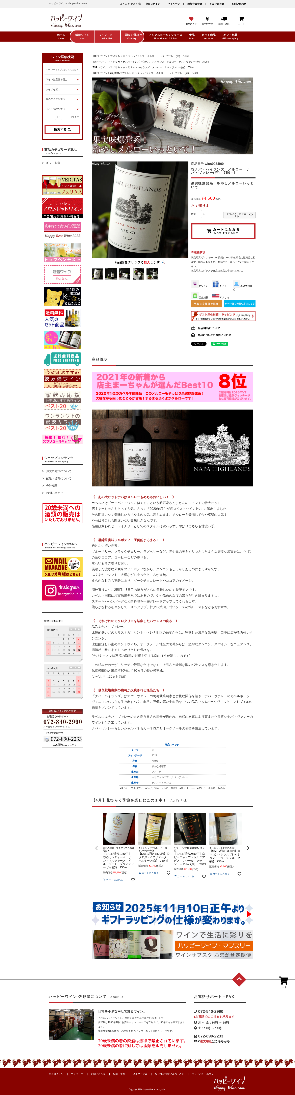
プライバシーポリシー (204, 1074)
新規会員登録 (194, 3)
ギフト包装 (53, 163)
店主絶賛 (199, 297)
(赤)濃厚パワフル (119, 73)
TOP (95, 56)
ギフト (219, 285)
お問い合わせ (239, 3)
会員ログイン (152, 3)
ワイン (104, 56)
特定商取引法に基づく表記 (169, 1074)
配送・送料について (59, 478)
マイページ (174, 3)
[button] (96, 848)
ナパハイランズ (131, 61)
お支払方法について (59, 471)
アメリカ (115, 56)
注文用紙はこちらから (65, 744)
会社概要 (51, 485)
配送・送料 (119, 1074)
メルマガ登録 (217, 3)
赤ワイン (199, 285)
